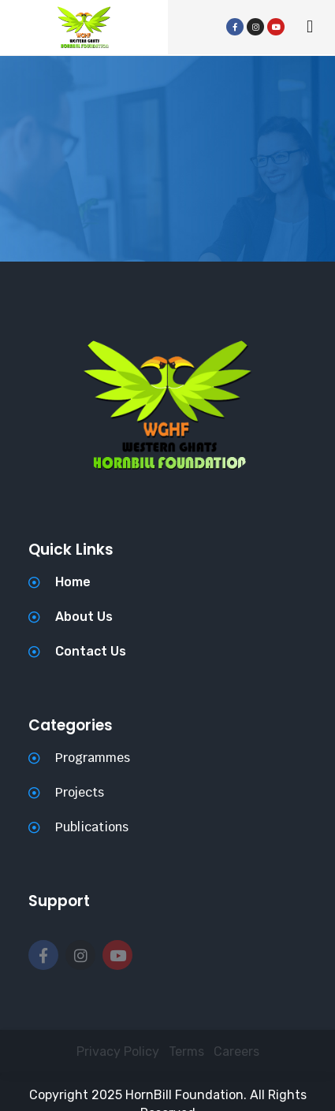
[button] (309, 27)
